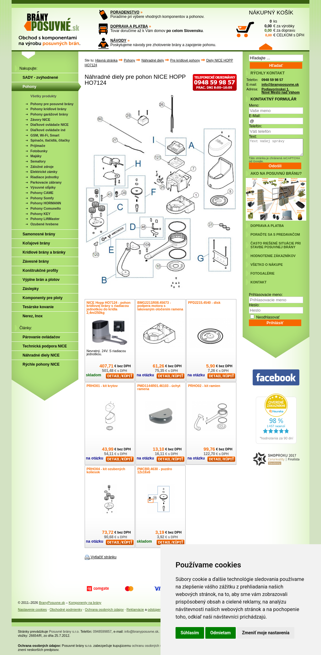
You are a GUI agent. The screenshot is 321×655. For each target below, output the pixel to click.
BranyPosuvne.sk (52, 602)
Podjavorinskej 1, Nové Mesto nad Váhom (280, 90)
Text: (253, 136)
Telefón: (255, 126)
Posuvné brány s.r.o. (64, 631)
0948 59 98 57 (272, 80)
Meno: (254, 105)
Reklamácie (135, 609)
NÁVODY (118, 40)
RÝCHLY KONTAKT (267, 73)
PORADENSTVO (124, 12)
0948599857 (102, 631)
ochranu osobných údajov (151, 645)
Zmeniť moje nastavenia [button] (265, 632)
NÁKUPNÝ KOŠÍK (271, 12)
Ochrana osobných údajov (104, 609)
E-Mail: (254, 116)
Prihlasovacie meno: (266, 295)
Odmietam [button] (220, 632)
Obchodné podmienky (66, 609)
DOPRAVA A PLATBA (129, 26)
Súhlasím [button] (190, 632)
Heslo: (254, 305)
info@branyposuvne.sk (280, 84)
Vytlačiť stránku (103, 557)
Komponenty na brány (85, 602)
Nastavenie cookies (32, 609)
